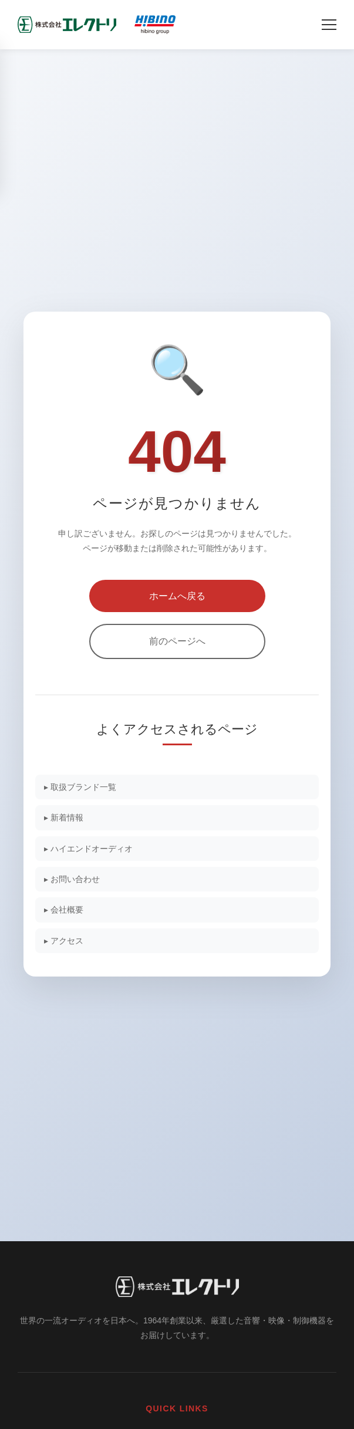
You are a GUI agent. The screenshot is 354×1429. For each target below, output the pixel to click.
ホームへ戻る (177, 596)
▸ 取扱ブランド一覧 (80, 787)
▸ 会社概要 (63, 909)
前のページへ (177, 641)
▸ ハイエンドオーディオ (88, 848)
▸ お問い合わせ (72, 879)
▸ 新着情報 (63, 817)
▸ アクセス (63, 940)
